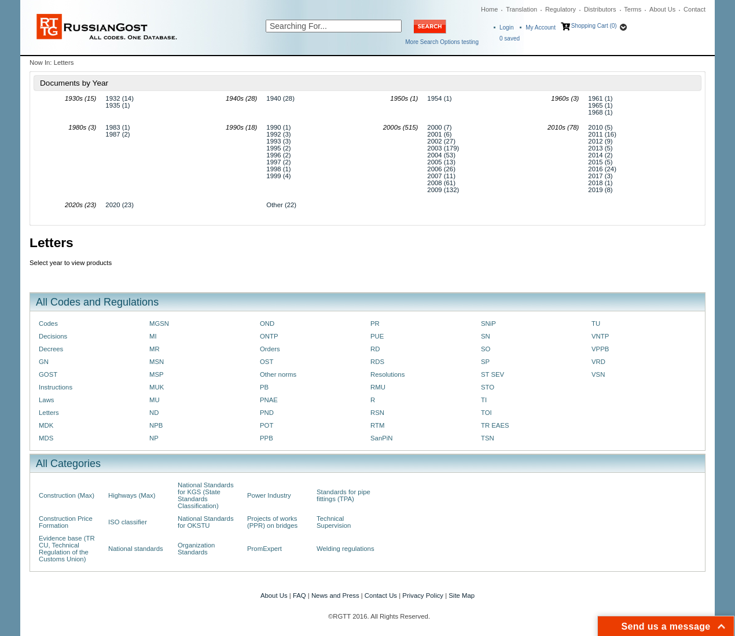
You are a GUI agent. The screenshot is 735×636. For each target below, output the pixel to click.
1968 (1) (600, 112)
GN (44, 361)
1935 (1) (117, 105)
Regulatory (560, 9)
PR (375, 323)
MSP (156, 374)
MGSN (159, 323)
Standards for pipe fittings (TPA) (343, 495)
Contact (694, 9)
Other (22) (281, 204)
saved (509, 38)
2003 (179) (443, 148)
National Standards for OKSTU (206, 522)
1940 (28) (280, 98)
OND (267, 323)
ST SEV (492, 374)
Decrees (51, 348)
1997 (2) (278, 162)
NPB (156, 425)
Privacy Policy (422, 595)
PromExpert (264, 548)
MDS (46, 438)
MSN (156, 361)
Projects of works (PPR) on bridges (272, 522)
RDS (377, 361)
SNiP (488, 323)
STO (487, 387)
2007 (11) (441, 175)
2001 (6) (439, 134)
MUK (156, 387)
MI (153, 336)
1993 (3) (278, 141)
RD (375, 348)
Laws (46, 399)
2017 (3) (600, 175)
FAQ (299, 595)
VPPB (600, 348)
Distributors (600, 9)
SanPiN (381, 438)
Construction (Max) (66, 495)
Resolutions (387, 374)
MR (154, 348)
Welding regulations (345, 548)
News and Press (335, 595)
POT (266, 425)
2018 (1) (600, 182)
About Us (662, 9)
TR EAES (495, 425)
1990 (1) (278, 127)
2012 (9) (600, 141)
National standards (135, 548)
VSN (598, 374)
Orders (270, 348)
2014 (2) (600, 155)
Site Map (462, 595)
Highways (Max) (131, 495)
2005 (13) (441, 162)
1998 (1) (278, 169)
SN (485, 336)
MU (154, 399)
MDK (46, 425)
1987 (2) (117, 134)
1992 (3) (278, 134)
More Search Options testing (442, 42)
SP (485, 361)
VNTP (600, 336)
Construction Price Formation (66, 522)
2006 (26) (441, 169)
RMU (377, 387)
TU (595, 323)
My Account (540, 27)
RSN (377, 412)
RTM (377, 425)
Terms (632, 9)
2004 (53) (441, 155)
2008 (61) (441, 182)
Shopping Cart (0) (594, 26)
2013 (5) (600, 148)
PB (264, 387)
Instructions (55, 387)
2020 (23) (119, 204)
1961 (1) (600, 98)
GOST (48, 374)
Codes (48, 323)
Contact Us (381, 595)
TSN (487, 438)
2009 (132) (443, 189)
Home (489, 9)
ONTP (269, 336)
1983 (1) (117, 127)
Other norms (278, 374)
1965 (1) (600, 105)
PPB (266, 438)
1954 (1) (439, 98)
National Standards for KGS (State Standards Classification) (206, 495)
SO (485, 348)
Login (506, 27)
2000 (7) (439, 127)
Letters (49, 412)
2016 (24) (602, 169)
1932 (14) (119, 98)
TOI (486, 412)
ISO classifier (127, 522)
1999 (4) (278, 175)
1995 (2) (278, 148)
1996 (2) (278, 155)
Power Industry (269, 495)
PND (267, 412)
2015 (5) (600, 162)
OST (266, 361)
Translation (521, 9)
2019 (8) (600, 189)
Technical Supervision (334, 522)
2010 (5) (600, 127)
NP (154, 438)
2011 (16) (602, 134)
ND (154, 412)
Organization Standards (196, 549)
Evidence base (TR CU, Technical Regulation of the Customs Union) (67, 549)
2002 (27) (441, 141)
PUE (377, 336)
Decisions (53, 336)
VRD (598, 361)
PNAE (269, 399)
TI (484, 399)
